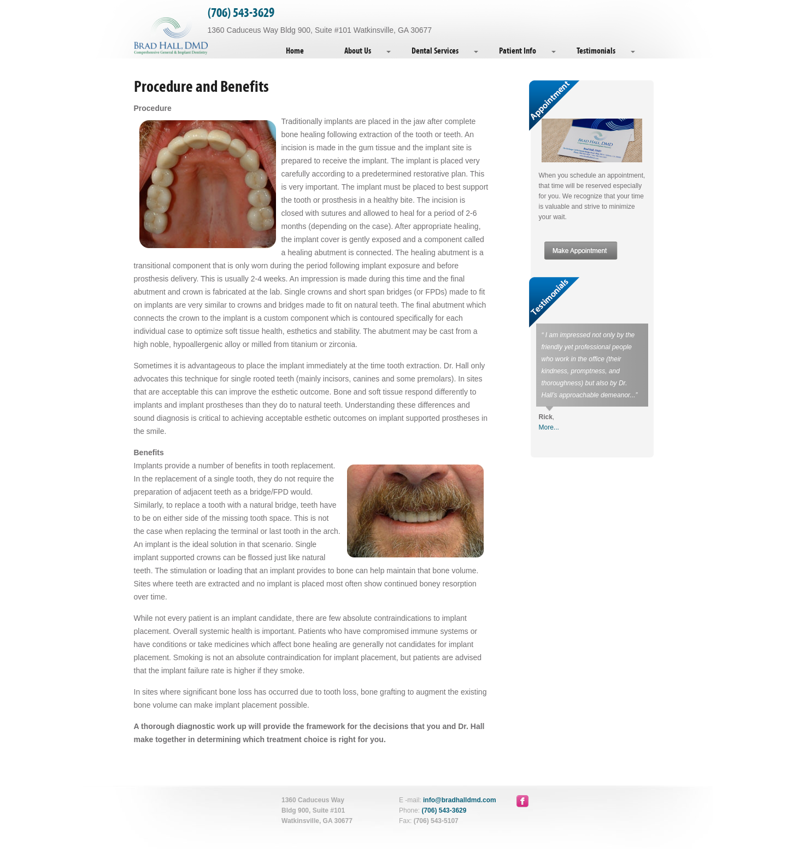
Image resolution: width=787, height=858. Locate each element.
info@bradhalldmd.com (459, 800)
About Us (357, 51)
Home (295, 51)
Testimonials (596, 51)
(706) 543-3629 (241, 12)
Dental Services (435, 51)
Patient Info (517, 51)
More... (549, 427)
